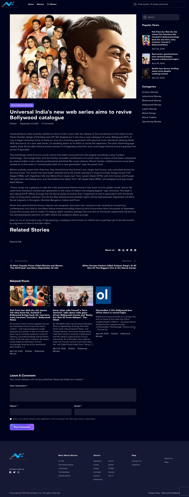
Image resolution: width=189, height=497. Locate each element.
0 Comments (48, 124)
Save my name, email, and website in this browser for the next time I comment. (54, 419)
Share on (110, 250)
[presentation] (134, 328)
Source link (15, 241)
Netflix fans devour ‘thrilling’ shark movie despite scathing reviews (165, 71)
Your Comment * (18, 385)
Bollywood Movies (21, 105)
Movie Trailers (149, 117)
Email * (78, 406)
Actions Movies (150, 92)
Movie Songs (149, 113)
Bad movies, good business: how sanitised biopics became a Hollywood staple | (165, 56)
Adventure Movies (151, 96)
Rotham (13, 124)
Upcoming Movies (151, 121)
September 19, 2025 (29, 124)
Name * (14, 406)
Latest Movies (149, 109)
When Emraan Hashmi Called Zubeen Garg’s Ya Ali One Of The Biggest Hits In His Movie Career (109, 266)
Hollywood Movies (151, 104)
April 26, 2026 (16, 351)
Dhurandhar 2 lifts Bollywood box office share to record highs (114, 311)
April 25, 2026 (59, 348)
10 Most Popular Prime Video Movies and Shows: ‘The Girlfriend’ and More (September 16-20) (36, 266)
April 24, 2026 (102, 334)
